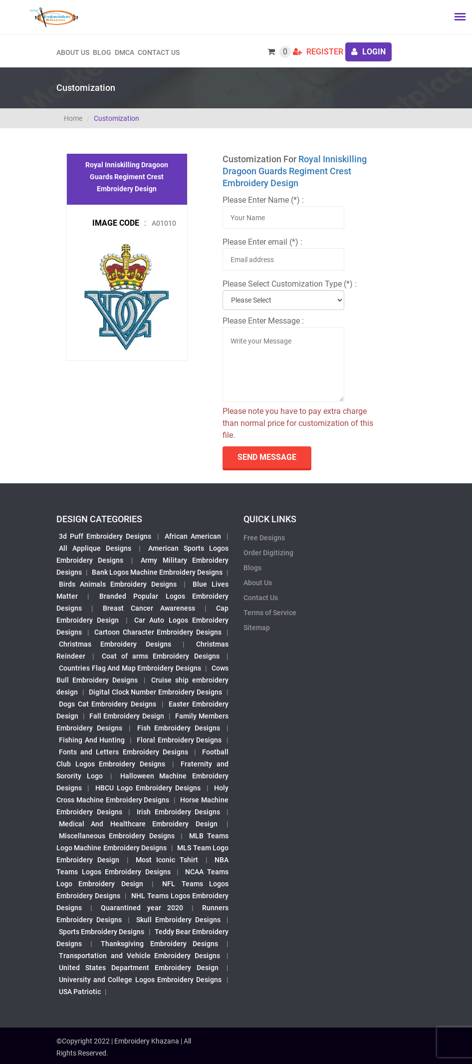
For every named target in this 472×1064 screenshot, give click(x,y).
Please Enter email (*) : (262, 242)
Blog (102, 52)
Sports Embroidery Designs (101, 932)
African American (193, 536)
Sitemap (256, 628)
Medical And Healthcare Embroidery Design (138, 824)
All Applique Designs (95, 548)
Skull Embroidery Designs (178, 920)
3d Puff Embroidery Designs (105, 536)
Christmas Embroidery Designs (115, 644)
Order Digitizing (268, 553)
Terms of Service (269, 613)
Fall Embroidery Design (126, 716)
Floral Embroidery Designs (179, 740)
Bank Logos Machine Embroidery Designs (157, 572)
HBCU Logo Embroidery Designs (148, 788)
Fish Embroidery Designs (179, 728)
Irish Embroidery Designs (178, 812)
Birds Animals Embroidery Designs (118, 584)
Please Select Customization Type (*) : (290, 284)
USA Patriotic (80, 992)
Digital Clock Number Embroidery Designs (155, 692)
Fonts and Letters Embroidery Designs (123, 752)
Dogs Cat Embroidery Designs (107, 704)
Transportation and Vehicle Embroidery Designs (139, 956)
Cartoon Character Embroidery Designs (158, 632)
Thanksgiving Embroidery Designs (159, 944)
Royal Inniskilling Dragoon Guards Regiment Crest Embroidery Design (295, 171)
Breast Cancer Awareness (149, 608)
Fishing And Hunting (92, 740)
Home (73, 118)
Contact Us (159, 52)
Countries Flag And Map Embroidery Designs (130, 668)
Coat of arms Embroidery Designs (161, 656)
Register (318, 51)
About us (72, 52)
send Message (266, 457)
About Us (257, 583)
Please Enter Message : (263, 321)
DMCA (124, 52)
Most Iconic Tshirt (167, 860)
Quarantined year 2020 (142, 908)
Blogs (252, 568)
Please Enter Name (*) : (263, 200)
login (368, 51)
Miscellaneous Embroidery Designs (117, 836)
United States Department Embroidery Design (139, 968)
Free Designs (264, 538)
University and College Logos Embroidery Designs (140, 980)
